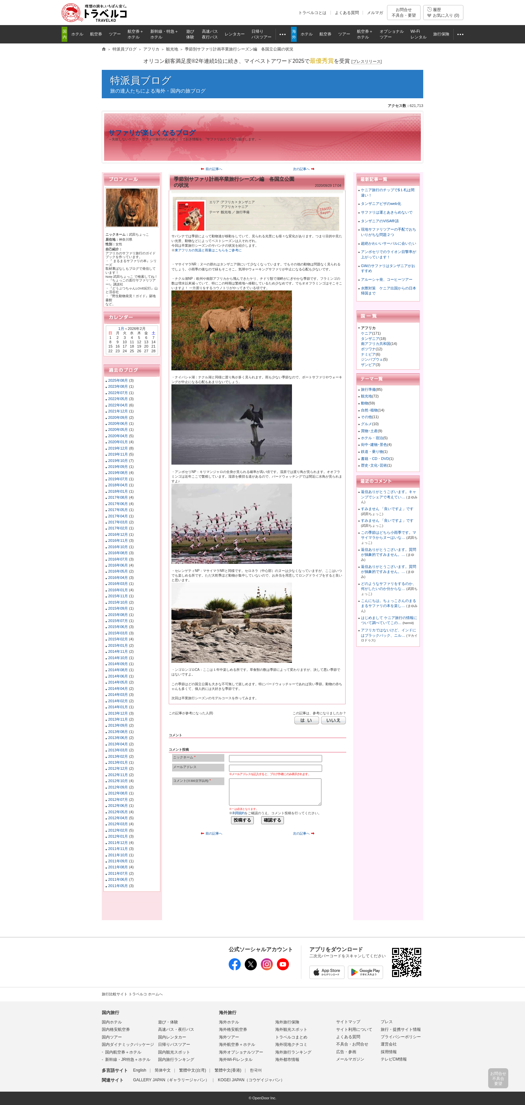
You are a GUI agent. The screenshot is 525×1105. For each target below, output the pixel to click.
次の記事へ (301, 169)
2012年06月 (118, 806)
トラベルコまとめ (291, 1037)
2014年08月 (118, 670)
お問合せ (404, 12)
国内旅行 (110, 1012)
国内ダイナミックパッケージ (128, 1044)
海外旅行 (227, 1012)
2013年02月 (118, 756)
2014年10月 (118, 658)
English (139, 1070)
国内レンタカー (172, 1037)
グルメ (366, 424)
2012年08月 (118, 793)
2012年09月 (118, 787)
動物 (364, 403)
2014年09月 (118, 664)
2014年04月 (118, 689)
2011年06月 (118, 879)
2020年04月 (118, 436)
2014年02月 (118, 701)
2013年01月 (118, 762)
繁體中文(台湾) (192, 1070)
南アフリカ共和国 (375, 344)
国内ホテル (112, 1022)
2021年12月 (118, 411)
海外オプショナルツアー (241, 1052)
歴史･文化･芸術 (374, 465)
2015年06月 (118, 627)
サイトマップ (348, 1021)
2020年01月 (118, 442)
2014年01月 (118, 707)
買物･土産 (369, 431)
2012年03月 (118, 824)
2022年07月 (118, 393)
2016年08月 (118, 553)
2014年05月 (118, 682)
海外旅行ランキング (293, 1052)
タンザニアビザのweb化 (381, 204)
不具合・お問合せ (352, 1044)
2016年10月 (118, 547)
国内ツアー (112, 1037)
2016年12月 (118, 534)
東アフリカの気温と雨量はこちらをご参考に (208, 250)
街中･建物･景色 (374, 445)
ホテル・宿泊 (372, 438)
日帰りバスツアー (174, 1044)
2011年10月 (118, 855)
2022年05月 (118, 399)
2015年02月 (118, 639)
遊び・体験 (168, 1022)
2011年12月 (118, 843)
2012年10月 (118, 781)
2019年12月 (118, 448)
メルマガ (375, 13)
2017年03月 (118, 522)
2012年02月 (118, 830)
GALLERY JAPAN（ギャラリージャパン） (171, 1080)
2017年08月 (118, 497)
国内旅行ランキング (176, 1059)
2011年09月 (118, 861)
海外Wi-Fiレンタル (235, 1059)
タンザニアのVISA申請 (380, 221)
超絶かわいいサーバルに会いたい (388, 243)
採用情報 (389, 1052)
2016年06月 (118, 565)
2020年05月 (118, 429)
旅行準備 (368, 389)
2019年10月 (118, 461)
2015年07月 (118, 621)
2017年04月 (118, 516)
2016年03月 (118, 584)
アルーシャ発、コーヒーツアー (386, 279)
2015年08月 (118, 615)
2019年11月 (118, 454)
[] (366, 61)
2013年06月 (118, 738)
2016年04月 (118, 578)
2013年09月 (118, 725)
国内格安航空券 (116, 1029)
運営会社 (389, 1044)
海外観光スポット (291, 1029)
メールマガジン (350, 1059)
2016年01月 (118, 590)
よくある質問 (347, 13)
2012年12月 (118, 768)
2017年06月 (118, 504)
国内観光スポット (174, 1052)
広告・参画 (346, 1052)
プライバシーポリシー (401, 1036)
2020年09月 (118, 417)
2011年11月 (118, 849)
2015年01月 (118, 645)
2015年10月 (118, 602)
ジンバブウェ (372, 359)
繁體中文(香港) (228, 1070)
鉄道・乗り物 (372, 452)
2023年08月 (118, 386)
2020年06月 (118, 423)
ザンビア (368, 365)
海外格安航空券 (233, 1029)
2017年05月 (118, 510)
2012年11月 (118, 775)
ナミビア (368, 354)
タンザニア (370, 339)
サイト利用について (354, 1029)
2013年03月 (118, 750)
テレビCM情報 (394, 1059)
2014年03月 (118, 695)
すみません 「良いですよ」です (387, 509)
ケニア (366, 333)
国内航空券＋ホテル (123, 1052)
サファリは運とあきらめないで (386, 212)
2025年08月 (118, 380)
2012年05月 (118, 812)
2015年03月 (118, 633)
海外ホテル (229, 1022)
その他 (366, 417)
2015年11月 (118, 596)
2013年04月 (118, 744)
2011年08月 (118, 867)
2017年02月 (118, 528)
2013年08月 (118, 732)
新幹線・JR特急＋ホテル (127, 1059)
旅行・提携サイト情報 (401, 1029)
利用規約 (238, 813)
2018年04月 (118, 485)
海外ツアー (229, 1037)
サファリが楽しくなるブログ (152, 132)
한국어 (256, 1070)
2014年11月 (118, 651)
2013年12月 (118, 713)
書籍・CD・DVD (375, 459)
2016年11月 (118, 540)
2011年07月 (118, 873)
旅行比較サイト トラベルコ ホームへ (132, 994)
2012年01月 (118, 836)
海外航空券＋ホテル (237, 1044)
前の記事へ (214, 169)
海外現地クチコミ (291, 1044)
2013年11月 (118, 719)
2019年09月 (118, 467)
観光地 (366, 396)
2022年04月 (118, 405)
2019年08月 (118, 473)
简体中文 (163, 1070)
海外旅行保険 (287, 1022)
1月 (121, 329)
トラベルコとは (312, 13)
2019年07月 (118, 479)
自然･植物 (369, 410)
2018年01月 (118, 491)
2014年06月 (118, 676)
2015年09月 (118, 608)
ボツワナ (368, 349)
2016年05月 (118, 571)
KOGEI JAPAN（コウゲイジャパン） (251, 1080)
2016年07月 (118, 559)
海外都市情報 (287, 1059)
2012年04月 (118, 818)
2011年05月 (118, 886)
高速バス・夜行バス (176, 1029)
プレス (387, 1021)
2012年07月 (118, 799)
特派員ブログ (140, 80)
